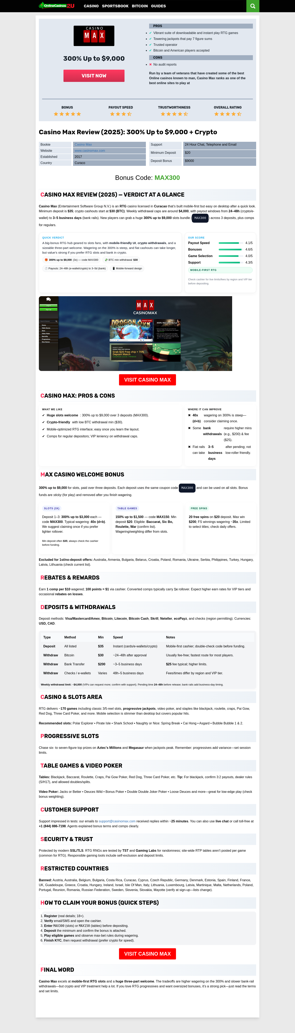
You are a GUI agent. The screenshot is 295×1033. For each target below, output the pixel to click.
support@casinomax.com (117, 821)
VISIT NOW (94, 76)
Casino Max (83, 144)
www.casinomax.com (90, 150)
